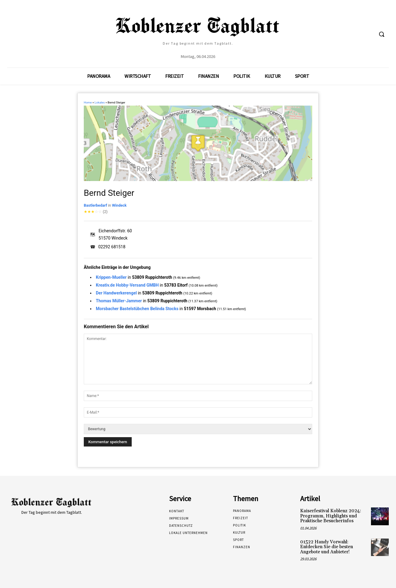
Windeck (119, 205)
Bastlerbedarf (95, 205)
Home (88, 102)
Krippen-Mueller (111, 277)
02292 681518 (111, 246)
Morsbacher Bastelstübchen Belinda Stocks (137, 308)
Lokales (100, 102)
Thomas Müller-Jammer (119, 300)
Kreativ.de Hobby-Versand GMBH (127, 285)
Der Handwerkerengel (116, 293)
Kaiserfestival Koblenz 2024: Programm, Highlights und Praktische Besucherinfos (330, 516)
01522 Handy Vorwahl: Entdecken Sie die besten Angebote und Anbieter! (326, 547)
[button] (381, 34)
